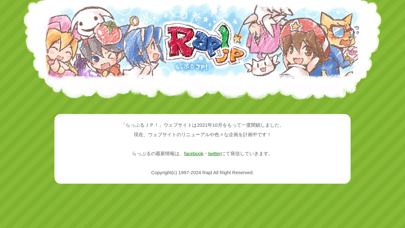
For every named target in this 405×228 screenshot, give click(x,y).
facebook (193, 153)
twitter (214, 153)
